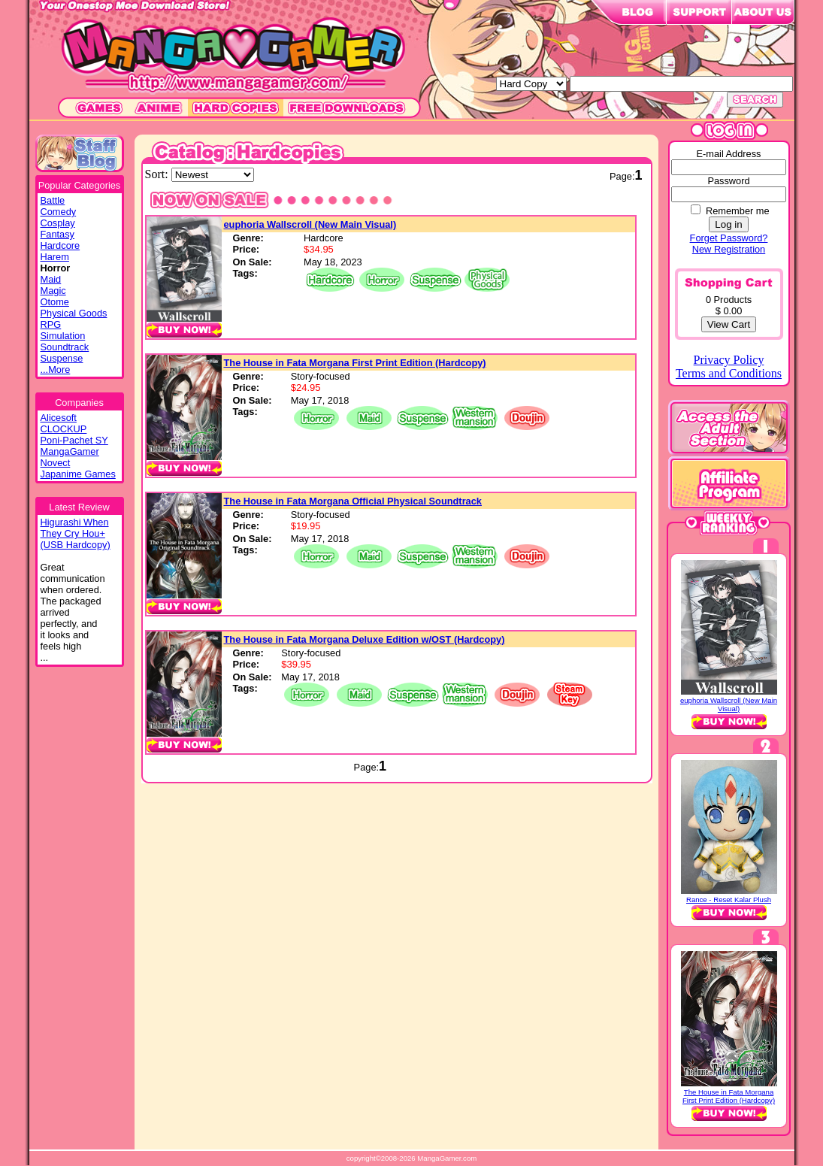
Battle (53, 200)
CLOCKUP (64, 429)
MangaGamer (70, 451)
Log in (728, 224)
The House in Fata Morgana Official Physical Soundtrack (353, 501)
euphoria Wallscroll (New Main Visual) (310, 224)
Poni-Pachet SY (74, 440)
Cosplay (58, 223)
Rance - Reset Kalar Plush (728, 899)
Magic (53, 290)
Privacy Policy (729, 359)
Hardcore (60, 245)
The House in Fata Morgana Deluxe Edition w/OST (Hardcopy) (364, 639)
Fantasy (58, 234)
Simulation (63, 335)
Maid (51, 279)
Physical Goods (74, 313)
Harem (55, 256)
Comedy (59, 211)
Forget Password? (729, 238)
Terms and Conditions (729, 373)
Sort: (158, 174)
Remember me (738, 211)
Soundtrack (65, 347)
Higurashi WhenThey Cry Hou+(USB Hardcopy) (75, 533)
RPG (51, 324)
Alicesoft (59, 417)
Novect (56, 462)
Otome (55, 301)
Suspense (62, 358)
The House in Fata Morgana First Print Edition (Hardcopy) (355, 362)
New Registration (728, 249)
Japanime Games (78, 474)
